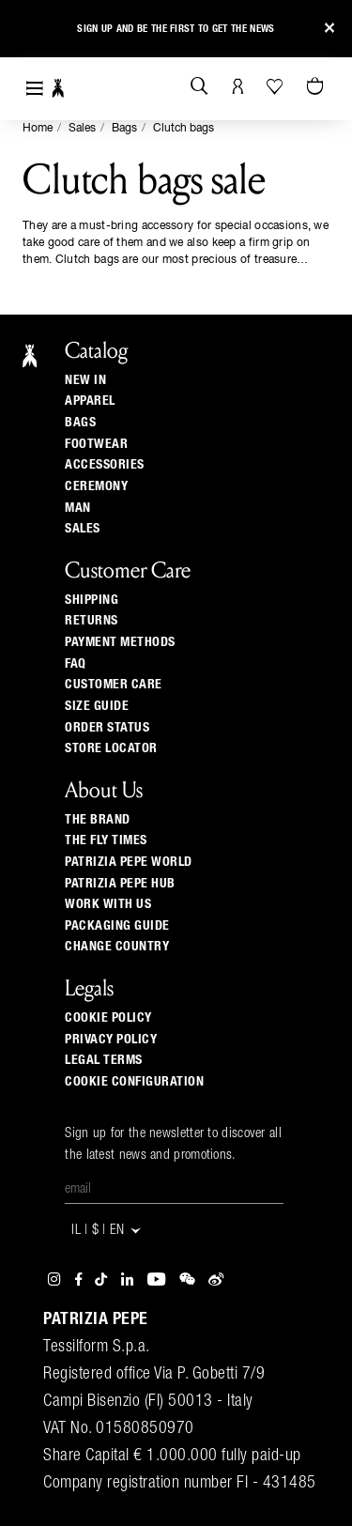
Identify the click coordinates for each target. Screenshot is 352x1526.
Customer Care (113, 684)
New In (85, 380)
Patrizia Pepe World (128, 862)
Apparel (90, 401)
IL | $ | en (107, 1231)
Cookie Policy (108, 1018)
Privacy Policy (111, 1039)
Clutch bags (183, 128)
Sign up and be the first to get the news (175, 28)
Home (38, 128)
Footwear (96, 444)
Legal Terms (104, 1060)
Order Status (107, 727)
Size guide (97, 706)
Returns (91, 620)
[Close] (329, 29)
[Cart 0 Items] (317, 87)
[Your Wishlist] (276, 86)
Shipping (91, 600)
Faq (75, 664)
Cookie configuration (134, 1081)
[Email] (174, 1190)
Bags (124, 128)
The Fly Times (106, 840)
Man (78, 508)
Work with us (108, 904)
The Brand (97, 819)
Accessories (105, 464)
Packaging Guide (117, 926)
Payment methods (120, 642)
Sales (82, 128)
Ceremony (96, 486)
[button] (30, 31)
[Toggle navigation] (35, 89)
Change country (117, 946)
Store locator (111, 748)
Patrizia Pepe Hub (120, 883)
